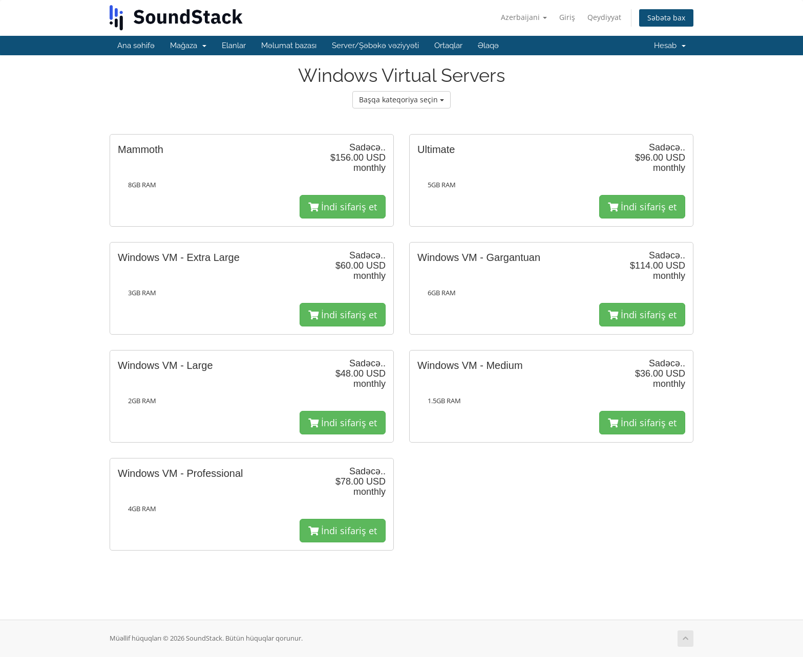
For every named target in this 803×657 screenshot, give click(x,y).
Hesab (670, 45)
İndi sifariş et (342, 207)
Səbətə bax (666, 18)
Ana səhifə (136, 45)
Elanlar (234, 45)
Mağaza (188, 45)
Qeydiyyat (604, 17)
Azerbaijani (524, 17)
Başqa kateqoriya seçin (401, 99)
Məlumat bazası (288, 45)
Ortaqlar (448, 45)
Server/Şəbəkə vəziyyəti (375, 45)
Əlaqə (488, 45)
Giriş (567, 17)
